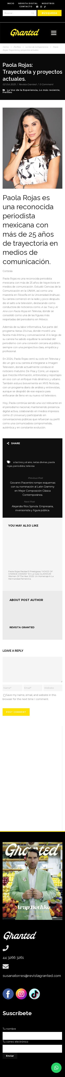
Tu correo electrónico (32, 1046)
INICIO (10, 3)
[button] (56, 1068)
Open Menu (53, 32)
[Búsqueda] (49, 13)
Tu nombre (32, 1033)
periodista (19, 466)
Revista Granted (27, 84)
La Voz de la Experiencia (36, 47)
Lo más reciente (49, 90)
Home (6, 47)
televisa (30, 466)
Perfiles (17, 47)
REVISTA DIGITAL (28, 3)
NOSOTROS (48, 3)
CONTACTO (25, 6)
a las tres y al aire (22, 462)
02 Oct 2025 (9, 84)
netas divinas (40, 462)
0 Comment (46, 84)
